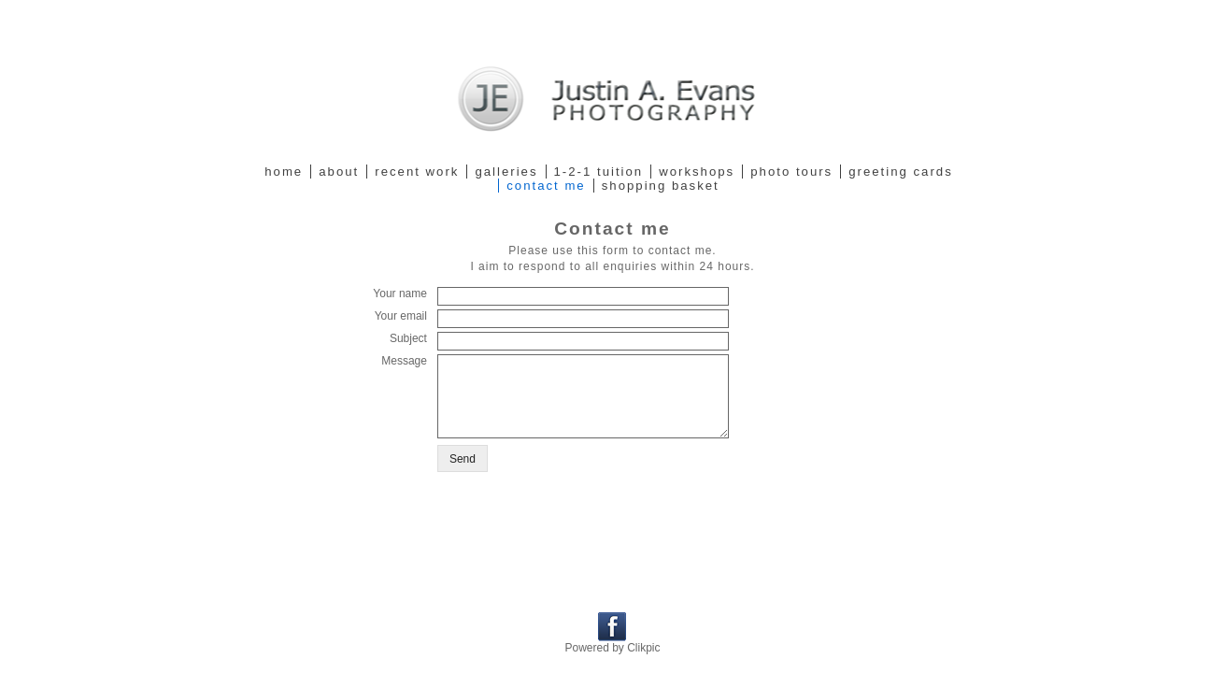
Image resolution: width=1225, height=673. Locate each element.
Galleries (506, 172)
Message (404, 360)
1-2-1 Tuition (599, 172)
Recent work (417, 172)
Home (283, 172)
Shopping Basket (660, 186)
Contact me (546, 186)
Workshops (696, 172)
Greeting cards (900, 172)
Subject (408, 338)
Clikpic (643, 647)
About (339, 172)
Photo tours (791, 172)
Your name (400, 293)
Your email (401, 315)
